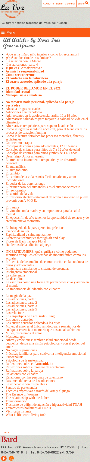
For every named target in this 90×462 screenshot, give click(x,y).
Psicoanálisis (14, 357)
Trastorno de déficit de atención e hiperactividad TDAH (44, 404)
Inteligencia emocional (21, 272)
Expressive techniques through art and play (35, 238)
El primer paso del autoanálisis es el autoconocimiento (43, 187)
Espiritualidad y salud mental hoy (29, 234)
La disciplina (14, 279)
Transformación (16, 401)
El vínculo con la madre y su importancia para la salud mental (43, 212)
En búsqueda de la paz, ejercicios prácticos (35, 228)
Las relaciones (15, 313)
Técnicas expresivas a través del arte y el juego (38, 391)
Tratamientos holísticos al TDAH (28, 408)
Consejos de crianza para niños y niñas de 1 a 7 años (41, 153)
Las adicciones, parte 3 (21, 306)
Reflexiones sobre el (29, 364)
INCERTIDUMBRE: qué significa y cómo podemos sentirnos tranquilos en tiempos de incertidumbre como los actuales (46, 255)
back (6, 432)
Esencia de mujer (17, 231)
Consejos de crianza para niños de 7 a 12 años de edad (43, 149)
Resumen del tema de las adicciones (31, 381)
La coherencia (15, 275)
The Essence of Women (22, 394)
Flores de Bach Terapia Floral (26, 241)
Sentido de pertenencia (21, 387)
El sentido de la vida (20, 194)
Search (81, 3)
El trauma (13, 207)
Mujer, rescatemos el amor (24, 333)
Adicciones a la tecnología (24, 112)
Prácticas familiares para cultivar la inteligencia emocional (46, 353)
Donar (59, 3)
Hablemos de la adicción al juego (29, 246)
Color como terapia (19, 143)
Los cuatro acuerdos (19, 319)
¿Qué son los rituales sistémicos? (28, 58)
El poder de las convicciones (25, 183)
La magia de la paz (18, 296)
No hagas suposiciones (22, 350)
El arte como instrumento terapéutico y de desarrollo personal (41, 161)
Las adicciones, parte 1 (21, 299)
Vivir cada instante (18, 411)
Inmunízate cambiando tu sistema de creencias (37, 268)
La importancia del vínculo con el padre (33, 290)
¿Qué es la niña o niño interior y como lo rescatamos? (43, 54)
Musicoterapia (15, 336)
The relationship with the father (27, 398)
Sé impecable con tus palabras (26, 384)
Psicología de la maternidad (24, 360)
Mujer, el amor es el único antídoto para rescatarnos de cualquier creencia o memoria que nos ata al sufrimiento (44, 328)
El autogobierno (17, 170)
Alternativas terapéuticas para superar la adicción (39, 126)
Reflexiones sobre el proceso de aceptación (35, 367)
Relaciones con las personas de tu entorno (34, 377)
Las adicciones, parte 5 (21, 309)
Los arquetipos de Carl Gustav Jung (30, 316)
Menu (11, 32)
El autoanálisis (16, 166)
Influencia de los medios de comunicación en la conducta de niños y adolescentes (47, 263)
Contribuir (70, 3)
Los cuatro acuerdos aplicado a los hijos (33, 323)
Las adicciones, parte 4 (22, 64)
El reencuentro (16, 190)
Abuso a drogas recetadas (23, 109)
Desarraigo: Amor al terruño (25, 156)
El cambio (12, 173)
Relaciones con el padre (22, 374)
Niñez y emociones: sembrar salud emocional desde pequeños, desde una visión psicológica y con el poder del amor (45, 343)
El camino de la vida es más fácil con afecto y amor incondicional (41, 178)
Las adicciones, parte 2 (21, 302)
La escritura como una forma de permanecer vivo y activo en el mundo (47, 283)
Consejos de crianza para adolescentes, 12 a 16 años (41, 146)
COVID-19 (48, 3)
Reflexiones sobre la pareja (25, 370)
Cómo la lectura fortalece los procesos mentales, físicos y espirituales (45, 137)
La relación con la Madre (23, 61)
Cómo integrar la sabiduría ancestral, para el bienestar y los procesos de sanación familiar (46, 130)
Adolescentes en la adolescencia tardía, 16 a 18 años (41, 115)
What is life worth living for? (26, 415)
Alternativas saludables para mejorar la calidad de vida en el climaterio (47, 120)
